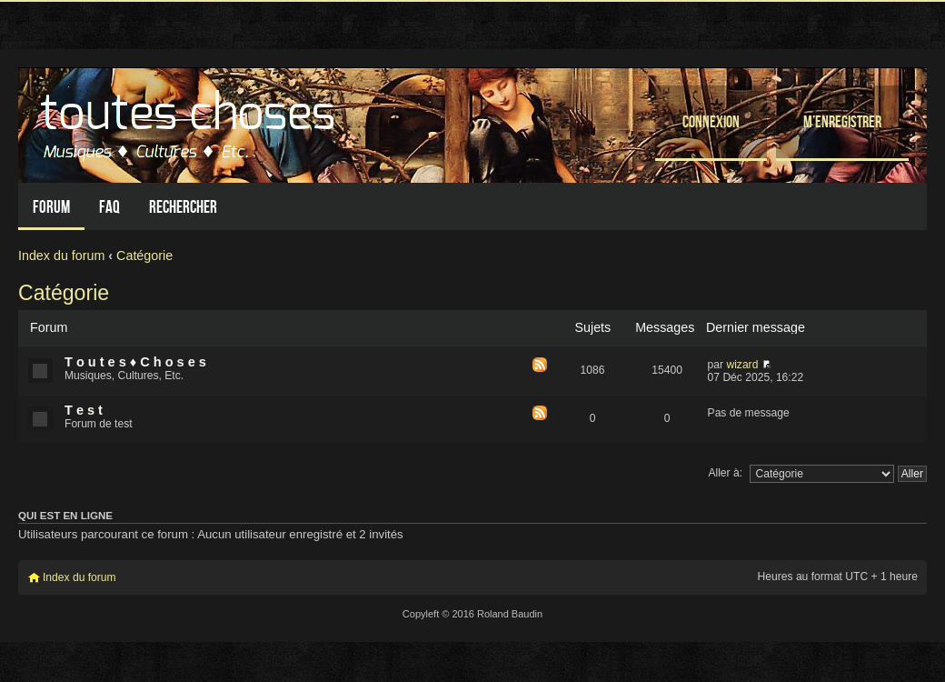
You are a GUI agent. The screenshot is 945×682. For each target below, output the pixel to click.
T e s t (84, 410)
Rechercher (183, 206)
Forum (51, 206)
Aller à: (725, 472)
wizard (742, 364)
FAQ (109, 206)
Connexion (711, 121)
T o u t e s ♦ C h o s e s (135, 362)
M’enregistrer (842, 121)
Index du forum (61, 255)
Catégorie (144, 255)
